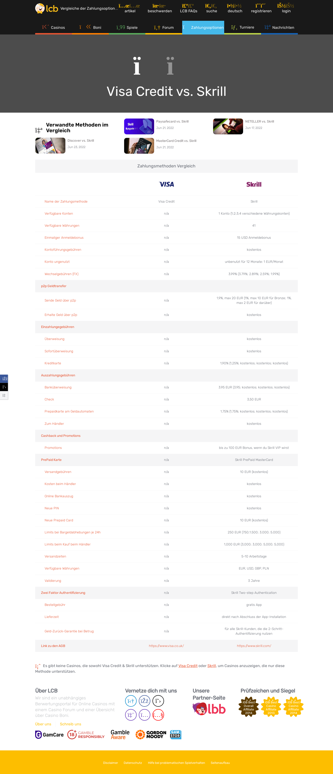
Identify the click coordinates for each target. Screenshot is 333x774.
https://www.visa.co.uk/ (166, 646)
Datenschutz (131, 762)
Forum (164, 31)
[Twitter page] (158, 701)
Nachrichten (279, 31)
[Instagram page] (144, 715)
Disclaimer (106, 762)
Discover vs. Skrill (80, 141)
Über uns (43, 724)
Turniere (242, 30)
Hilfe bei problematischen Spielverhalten (178, 762)
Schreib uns (70, 724)
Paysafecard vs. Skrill (172, 121)
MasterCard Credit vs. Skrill (176, 141)
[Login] (288, 10)
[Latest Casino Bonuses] (49, 10)
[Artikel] (135, 10)
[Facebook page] (144, 701)
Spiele (127, 31)
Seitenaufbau (224, 762)
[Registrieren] (263, 10)
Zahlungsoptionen (203, 31)
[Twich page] (131, 715)
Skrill (211, 665)
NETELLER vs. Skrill (259, 121)
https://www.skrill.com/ (254, 646)
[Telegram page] (131, 701)
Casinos (53, 31)
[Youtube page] (158, 715)
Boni (90, 31)
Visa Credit (188, 665)
